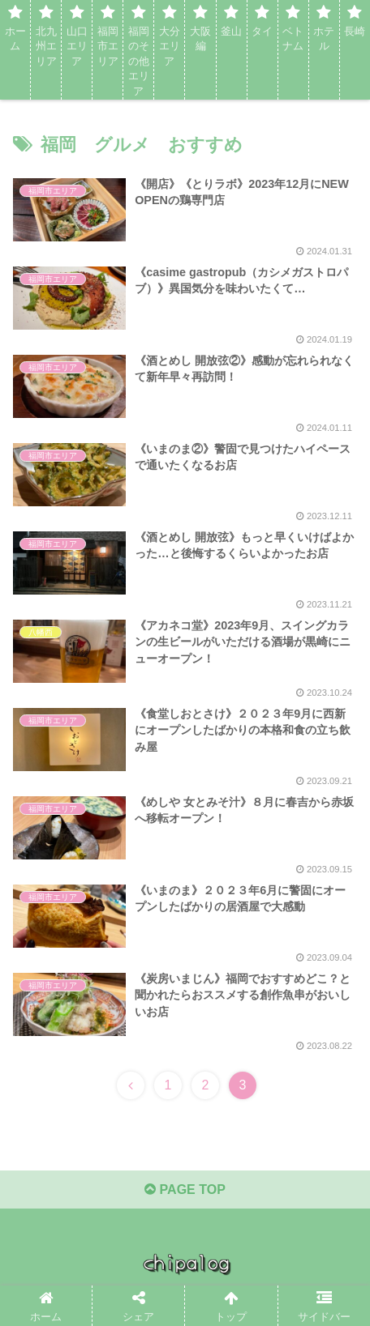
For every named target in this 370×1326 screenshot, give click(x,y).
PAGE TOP (185, 1189)
